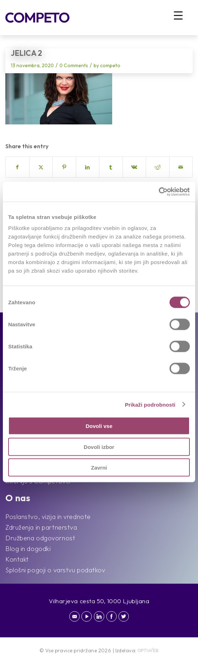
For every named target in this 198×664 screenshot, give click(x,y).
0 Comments (73, 65)
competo (110, 65)
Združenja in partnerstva (41, 527)
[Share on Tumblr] (111, 167)
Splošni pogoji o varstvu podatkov (55, 570)
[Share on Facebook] (17, 167)
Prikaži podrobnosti (150, 404)
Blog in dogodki (28, 549)
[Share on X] (41, 167)
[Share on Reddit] (157, 167)
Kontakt (17, 559)
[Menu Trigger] (178, 15)
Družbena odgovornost (40, 538)
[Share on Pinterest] (64, 167)
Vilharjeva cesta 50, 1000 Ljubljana (99, 601)
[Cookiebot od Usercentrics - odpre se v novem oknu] (158, 192)
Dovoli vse (98, 426)
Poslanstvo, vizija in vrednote (48, 517)
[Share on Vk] (134, 167)
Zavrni (99, 468)
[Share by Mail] (181, 167)
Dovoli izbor (99, 447)
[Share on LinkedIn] (87, 167)
